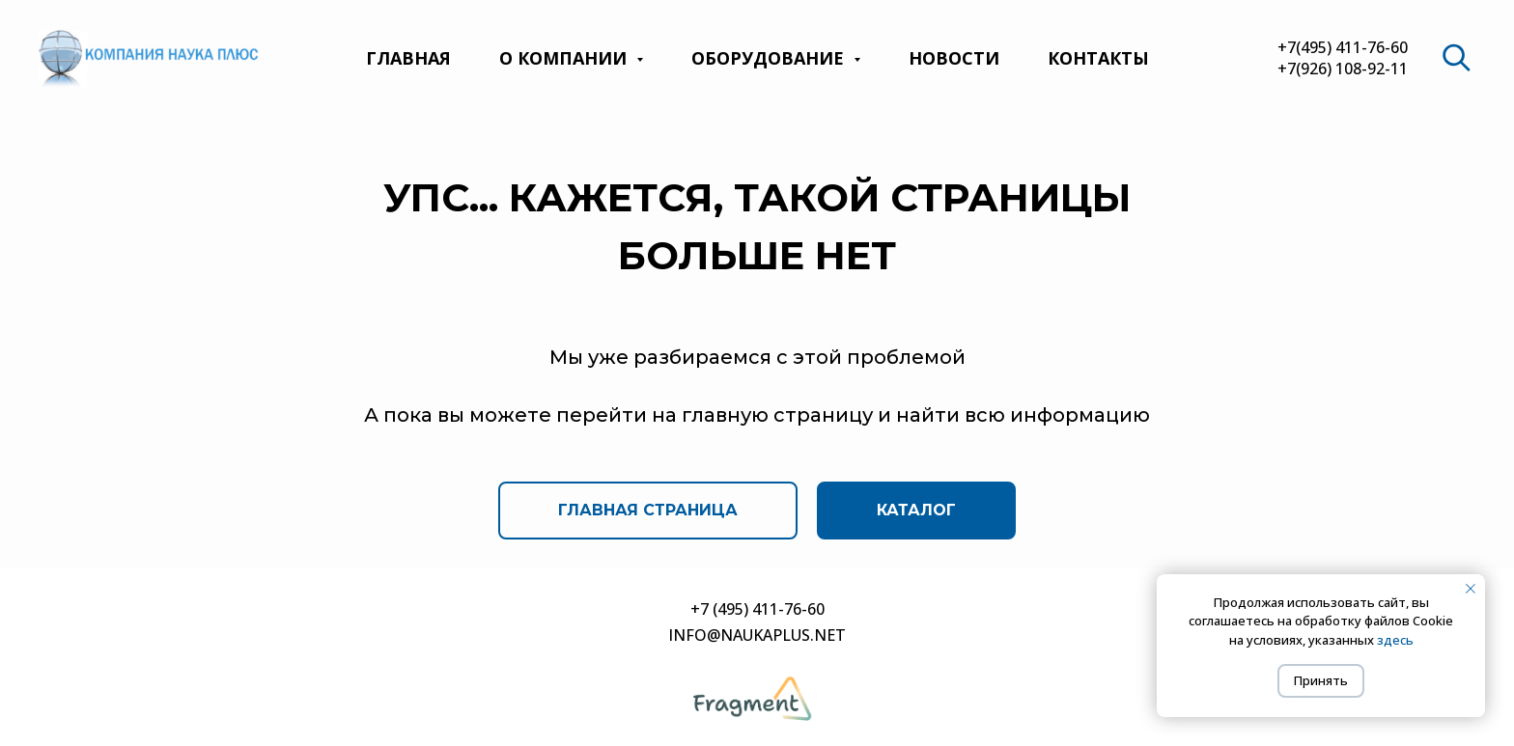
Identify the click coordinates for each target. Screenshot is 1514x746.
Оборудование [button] (770, 57)
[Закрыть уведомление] (1470, 588)
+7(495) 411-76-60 (1342, 47)
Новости (954, 57)
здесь (1395, 640)
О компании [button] (565, 57)
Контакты (1098, 57)
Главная (408, 57)
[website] (1456, 57)
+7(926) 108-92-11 (1342, 68)
